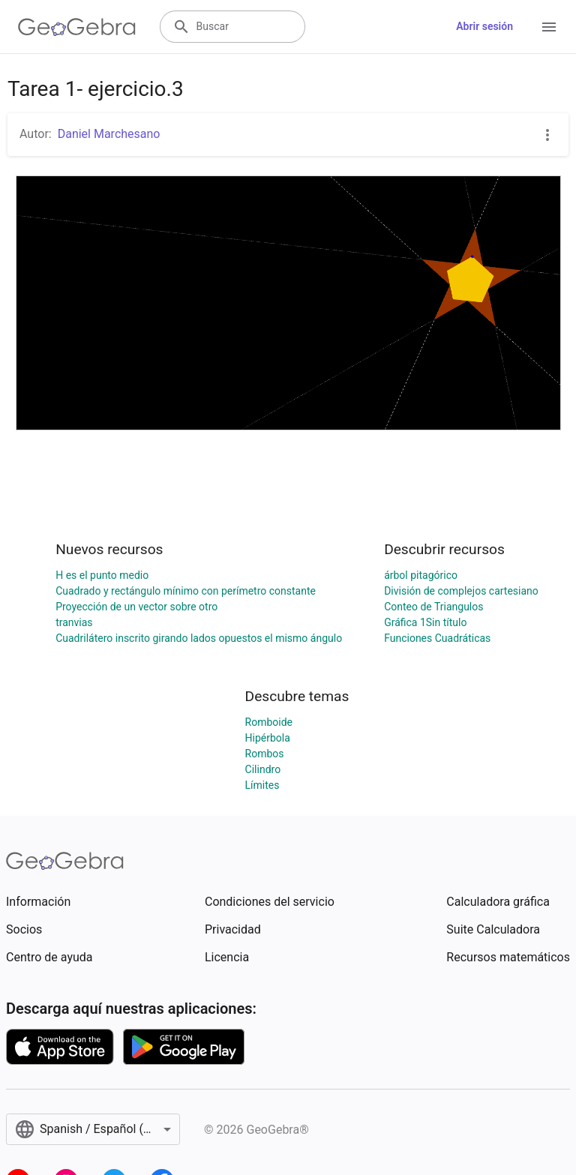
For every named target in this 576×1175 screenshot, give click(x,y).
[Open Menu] (549, 27)
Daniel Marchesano (109, 134)
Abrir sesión (484, 26)
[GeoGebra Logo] (77, 27)
